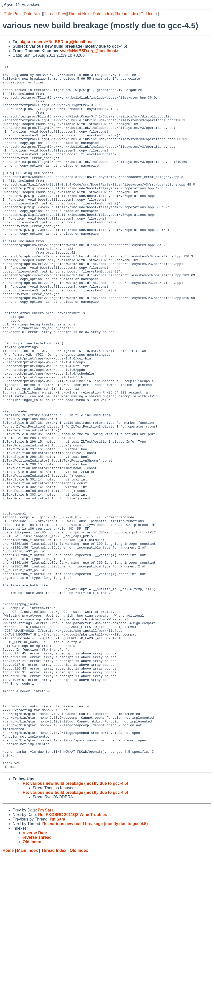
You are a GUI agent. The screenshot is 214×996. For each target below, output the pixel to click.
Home (8, 991)
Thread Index (126, 14)
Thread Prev (55, 14)
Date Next (33, 14)
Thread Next (79, 14)
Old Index (149, 14)
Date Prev (12, 14)
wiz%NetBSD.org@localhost (89, 51)
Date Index (102, 14)
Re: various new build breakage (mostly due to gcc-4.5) (75, 924)
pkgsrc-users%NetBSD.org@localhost (55, 42)
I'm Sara (46, 951)
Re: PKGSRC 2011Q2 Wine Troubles (72, 955)
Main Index (27, 991)
